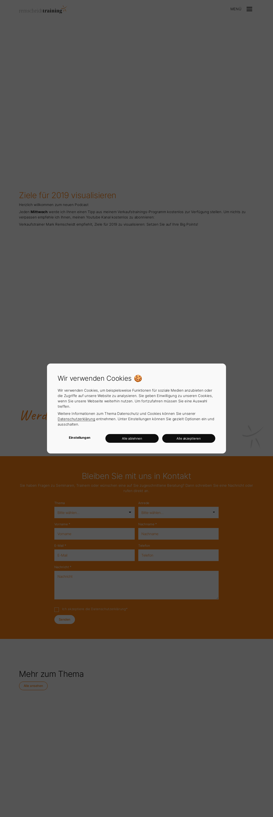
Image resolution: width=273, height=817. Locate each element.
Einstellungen (80, 437)
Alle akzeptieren (189, 438)
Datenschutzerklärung (76, 419)
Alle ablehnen (132, 438)
